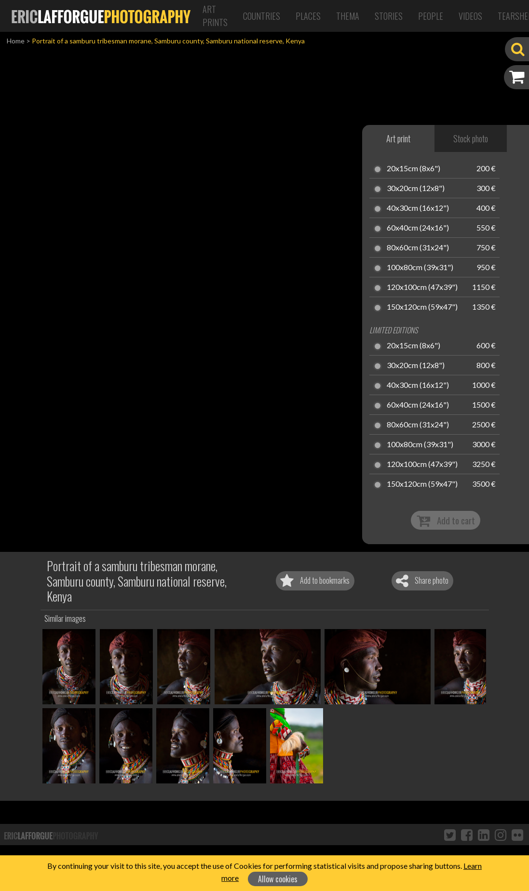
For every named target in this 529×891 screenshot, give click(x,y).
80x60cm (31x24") (418, 248)
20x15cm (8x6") (413, 169)
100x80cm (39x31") (420, 268)
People (430, 16)
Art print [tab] (398, 138)
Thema (347, 16)
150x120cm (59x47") (422, 307)
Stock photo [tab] (470, 138)
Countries (261, 16)
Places (308, 16)
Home (16, 41)
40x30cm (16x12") (418, 208)
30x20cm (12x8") (416, 188)
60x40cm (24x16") (418, 228)
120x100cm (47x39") (422, 287)
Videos (470, 16)
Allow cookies (278, 879)
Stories (389, 16)
